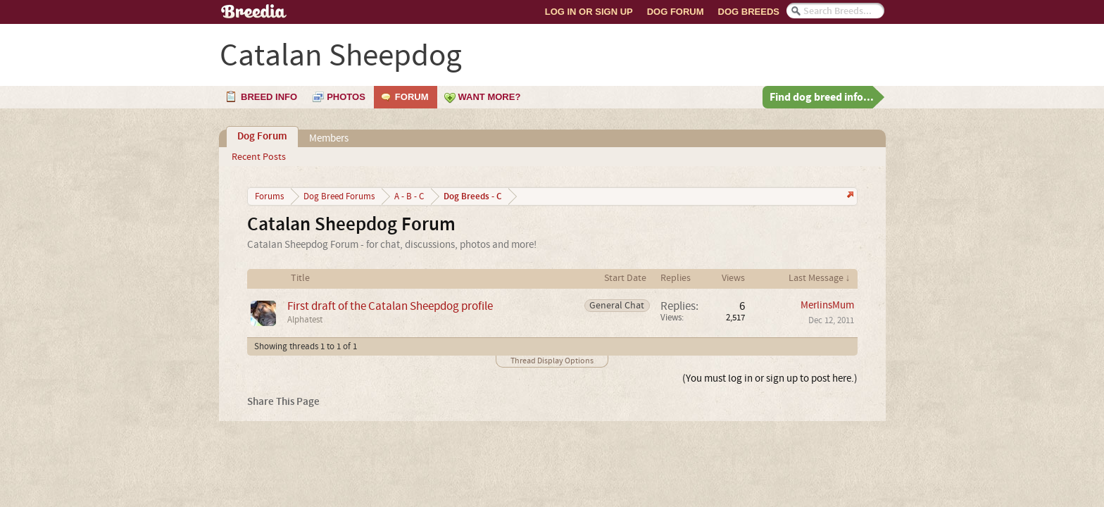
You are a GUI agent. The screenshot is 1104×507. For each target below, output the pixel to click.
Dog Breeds (748, 11)
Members (329, 138)
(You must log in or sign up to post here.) (770, 378)
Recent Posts (259, 157)
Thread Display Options (552, 361)
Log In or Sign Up (589, 11)
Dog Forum (675, 11)
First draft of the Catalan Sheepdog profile (390, 306)
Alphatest (304, 319)
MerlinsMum (827, 305)
